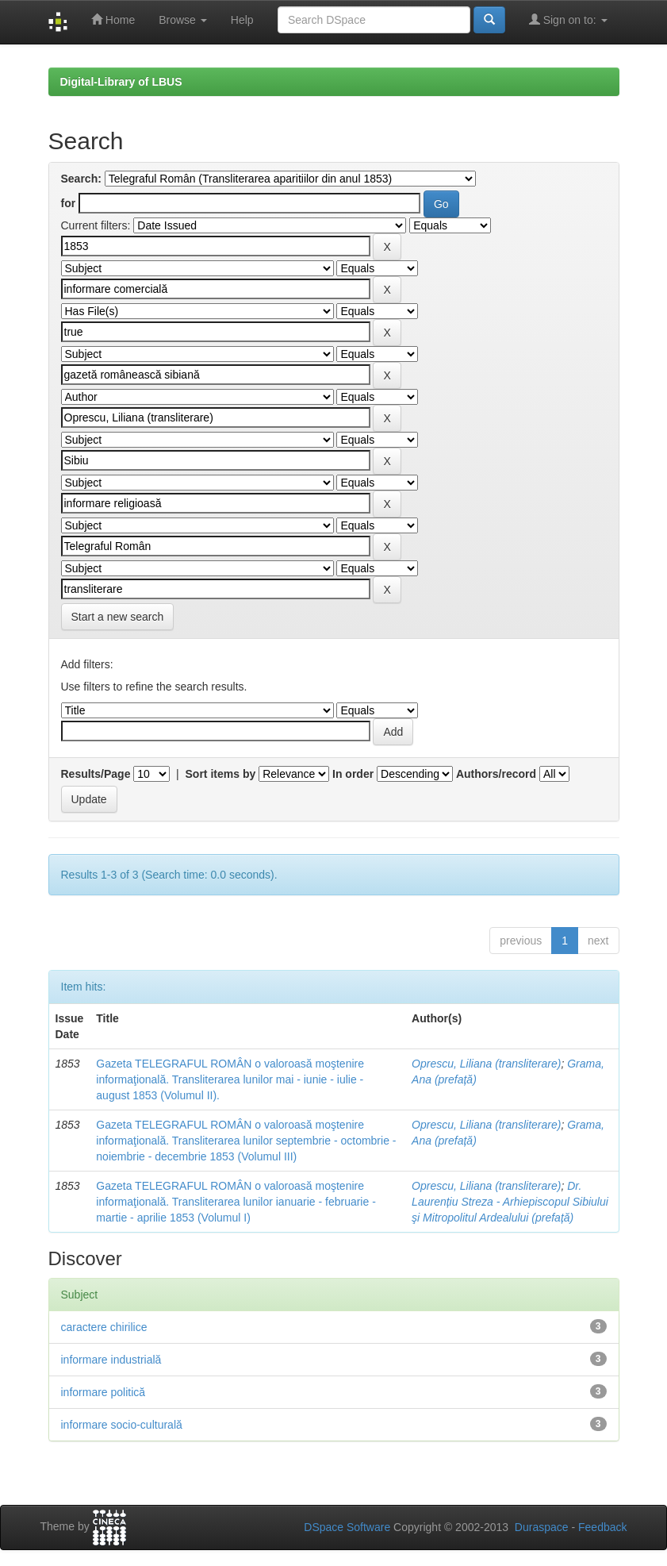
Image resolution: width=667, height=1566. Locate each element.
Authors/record (496, 774)
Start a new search (117, 616)
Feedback (602, 1527)
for (68, 203)
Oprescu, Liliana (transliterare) (486, 1063)
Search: (81, 178)
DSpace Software (347, 1527)
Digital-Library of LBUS (121, 81)
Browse (183, 19)
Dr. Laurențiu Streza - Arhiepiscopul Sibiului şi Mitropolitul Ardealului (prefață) (510, 1201)
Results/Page (96, 774)
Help (242, 19)
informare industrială (111, 1359)
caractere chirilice (104, 1327)
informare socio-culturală (121, 1424)
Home (113, 19)
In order (353, 774)
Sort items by (221, 774)
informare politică (103, 1392)
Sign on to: (568, 19)
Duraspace (542, 1527)
